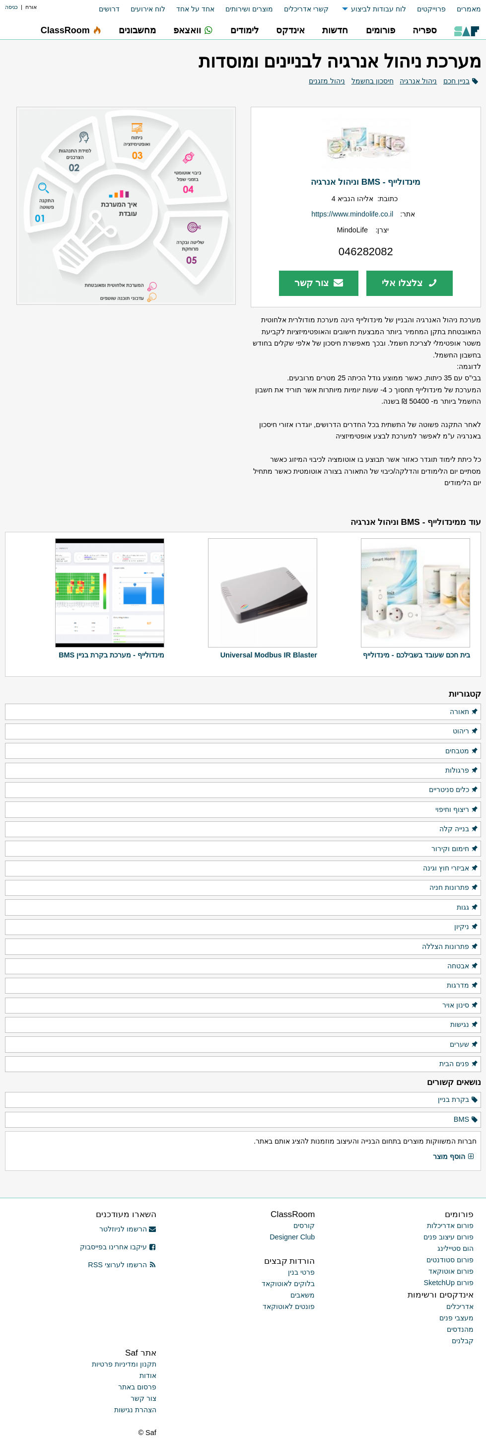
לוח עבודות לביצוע (378, 9)
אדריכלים (460, 1306)
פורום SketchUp (449, 1283)
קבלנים (463, 1341)
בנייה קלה (459, 829)
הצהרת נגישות (135, 1410)
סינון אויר (460, 1005)
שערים (464, 1044)
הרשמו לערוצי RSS (122, 1265)
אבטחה (463, 966)
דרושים (109, 9)
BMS (466, 1119)
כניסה (11, 7)
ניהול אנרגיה (418, 81)
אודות (147, 1375)
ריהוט (466, 731)
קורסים (304, 1226)
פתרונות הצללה (450, 946)
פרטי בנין (301, 1272)
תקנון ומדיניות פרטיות (124, 1364)
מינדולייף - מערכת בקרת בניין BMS (111, 655)
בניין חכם (456, 81)
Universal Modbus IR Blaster (268, 655)
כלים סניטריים (454, 790)
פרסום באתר (137, 1387)
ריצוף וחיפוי (457, 809)
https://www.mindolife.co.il (352, 214)
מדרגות (463, 985)
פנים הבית (459, 1064)
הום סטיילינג (455, 1248)
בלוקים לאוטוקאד (288, 1284)
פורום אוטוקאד (451, 1271)
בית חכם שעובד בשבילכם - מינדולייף (416, 655)
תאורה (464, 712)
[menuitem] (463, 9)
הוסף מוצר (454, 1157)
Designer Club (292, 1237)
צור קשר (319, 283)
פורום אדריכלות (450, 1226)
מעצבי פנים (456, 1318)
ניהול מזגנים (327, 81)
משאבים (302, 1295)
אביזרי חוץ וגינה (451, 868)
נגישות (464, 1024)
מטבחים (462, 751)
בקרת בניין (458, 1099)
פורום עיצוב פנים (448, 1237)
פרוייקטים (431, 9)
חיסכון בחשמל (372, 81)
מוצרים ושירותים (249, 9)
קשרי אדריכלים (306, 9)
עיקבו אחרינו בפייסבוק (118, 1247)
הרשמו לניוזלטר (127, 1229)
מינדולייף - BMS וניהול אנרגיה (365, 182)
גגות (468, 907)
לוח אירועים (148, 9)
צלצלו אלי (409, 283)
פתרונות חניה (454, 887)
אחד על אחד (195, 9)
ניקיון (466, 927)
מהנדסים (460, 1329)
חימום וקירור (455, 849)
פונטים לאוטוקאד (289, 1306)
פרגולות (462, 770)
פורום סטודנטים (450, 1260)
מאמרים (469, 9)
